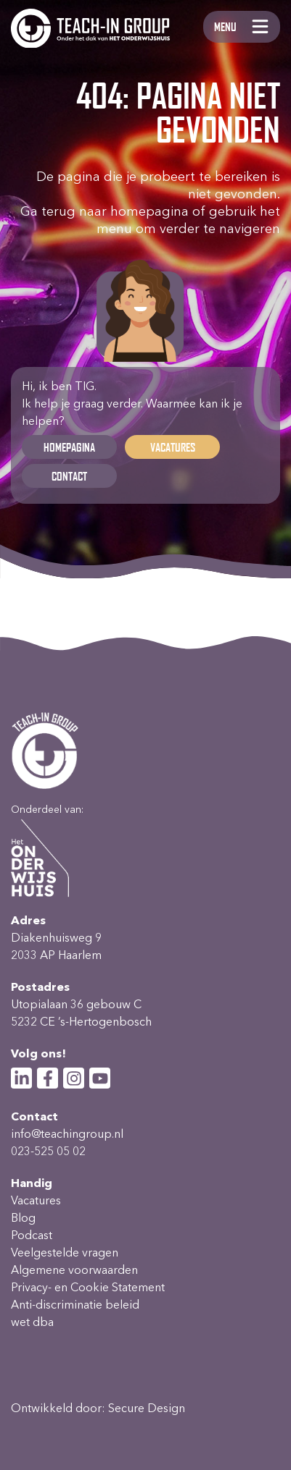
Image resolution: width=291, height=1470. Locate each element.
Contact (69, 476)
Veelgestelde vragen (64, 1252)
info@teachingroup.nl (67, 1134)
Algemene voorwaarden (74, 1270)
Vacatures (172, 447)
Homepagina (69, 447)
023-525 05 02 (48, 1151)
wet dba (32, 1322)
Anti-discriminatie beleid (75, 1304)
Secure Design (146, 1408)
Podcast (31, 1235)
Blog (23, 1218)
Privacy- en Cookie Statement (88, 1287)
